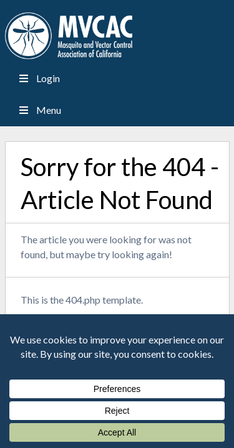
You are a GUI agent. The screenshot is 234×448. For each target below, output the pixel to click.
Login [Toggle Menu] (38, 78)
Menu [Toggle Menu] (39, 110)
